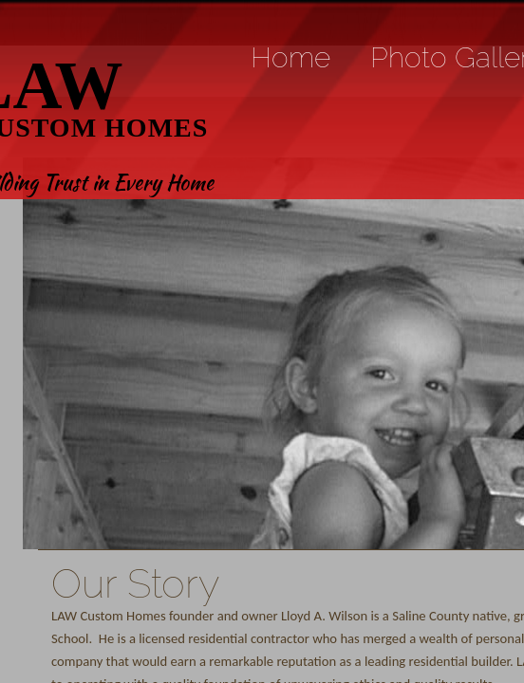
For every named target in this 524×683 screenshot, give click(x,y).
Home (290, 57)
